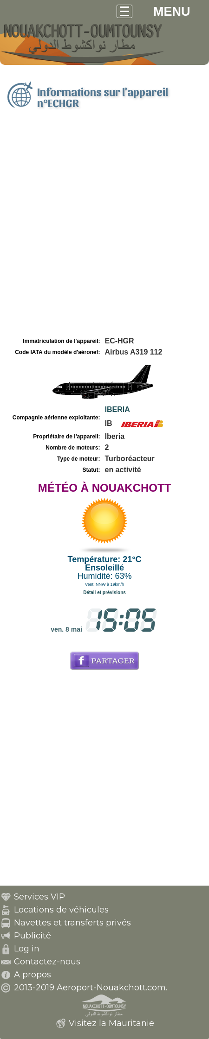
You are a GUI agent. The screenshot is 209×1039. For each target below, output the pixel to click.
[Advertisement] (104, 226)
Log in (26, 949)
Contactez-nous (47, 962)
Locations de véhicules (61, 910)
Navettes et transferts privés (72, 923)
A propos (32, 974)
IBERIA (117, 409)
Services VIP (39, 897)
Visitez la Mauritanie (111, 1023)
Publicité (32, 936)
